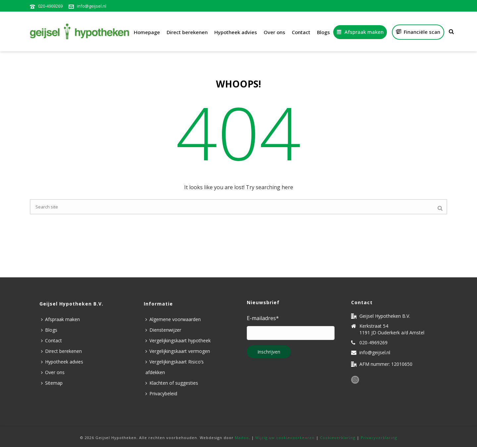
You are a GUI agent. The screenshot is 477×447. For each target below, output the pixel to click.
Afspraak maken (360, 31)
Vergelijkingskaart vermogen (177, 351)
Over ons (274, 32)
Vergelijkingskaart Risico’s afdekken (174, 367)
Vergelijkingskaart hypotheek (178, 340)
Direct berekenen (187, 32)
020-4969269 (50, 6)
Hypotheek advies (235, 32)
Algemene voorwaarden (173, 319)
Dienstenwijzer (163, 330)
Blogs (323, 32)
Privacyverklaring (379, 437)
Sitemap (52, 383)
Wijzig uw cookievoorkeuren (285, 437)
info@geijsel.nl (91, 6)
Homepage (147, 32)
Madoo (242, 437)
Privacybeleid (161, 393)
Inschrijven (268, 352)
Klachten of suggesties (171, 383)
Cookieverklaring (337, 437)
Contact (301, 32)
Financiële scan (418, 31)
